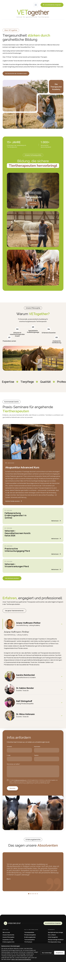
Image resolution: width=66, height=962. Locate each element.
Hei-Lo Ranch (52, 935)
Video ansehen (52, 361)
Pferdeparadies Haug (54, 942)
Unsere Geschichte (8, 935)
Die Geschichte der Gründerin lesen (16, 73)
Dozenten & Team (8, 939)
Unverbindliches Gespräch (52, 5)
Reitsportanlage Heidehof (55, 939)
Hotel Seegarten (53, 937)
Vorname (9, 746)
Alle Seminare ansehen (12, 578)
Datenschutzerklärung (20, 780)
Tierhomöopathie (29, 939)
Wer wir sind (6, 932)
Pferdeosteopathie (30, 935)
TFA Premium (28, 942)
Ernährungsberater (30, 937)
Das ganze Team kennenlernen (14, 610)
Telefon (36, 755)
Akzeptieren (59, 953)
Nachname (37, 746)
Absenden (12, 788)
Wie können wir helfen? (13, 764)
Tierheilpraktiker (29, 932)
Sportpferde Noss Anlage (55, 932)
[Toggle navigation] (36, 5)
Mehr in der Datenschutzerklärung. (21, 959)
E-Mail (8, 755)
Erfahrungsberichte (8, 942)
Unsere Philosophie (8, 937)
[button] (28, 893)
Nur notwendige (47, 953)
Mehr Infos (33, 203)
